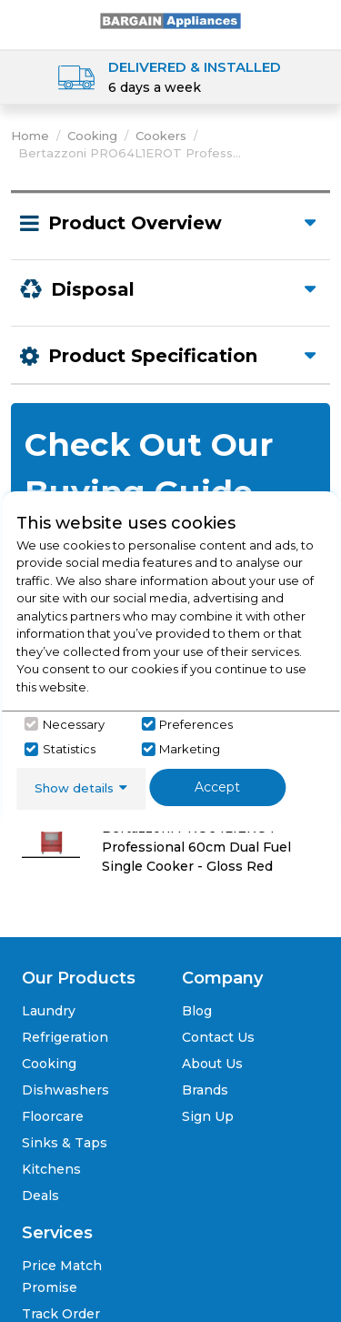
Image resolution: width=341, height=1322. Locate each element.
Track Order (61, 1314)
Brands (205, 1090)
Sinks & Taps (64, 1143)
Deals (40, 1195)
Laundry (48, 1011)
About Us (212, 1063)
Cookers (160, 135)
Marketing (189, 749)
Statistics (69, 749)
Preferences (196, 724)
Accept (217, 787)
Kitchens (51, 1169)
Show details (74, 788)
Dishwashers (65, 1090)
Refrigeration (65, 1037)
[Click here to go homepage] (171, 19)
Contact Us (218, 1037)
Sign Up (208, 1116)
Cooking (92, 135)
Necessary (74, 724)
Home (30, 135)
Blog (197, 1011)
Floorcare (53, 1116)
